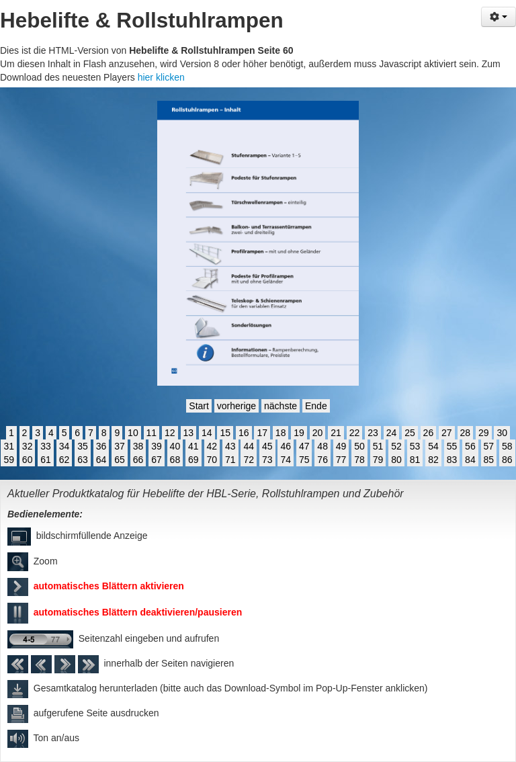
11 (151, 432)
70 (212, 459)
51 (378, 446)
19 (299, 432)
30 (502, 432)
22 (354, 432)
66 (138, 459)
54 (433, 446)
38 (138, 446)
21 (336, 432)
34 (64, 446)
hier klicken (161, 77)
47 (304, 446)
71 (230, 459)
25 (409, 432)
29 (483, 432)
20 (317, 432)
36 (101, 446)
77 (341, 459)
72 (248, 459)
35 (82, 446)
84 (470, 459)
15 (225, 432)
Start (199, 405)
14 (207, 432)
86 (507, 459)
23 (373, 432)
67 (156, 459)
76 (322, 459)
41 (193, 446)
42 (212, 446)
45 (267, 446)
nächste (280, 405)
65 (119, 459)
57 (489, 446)
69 (193, 459)
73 (267, 459)
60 (27, 459)
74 (285, 459)
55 (452, 446)
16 (244, 432)
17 (262, 432)
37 (119, 446)
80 (396, 459)
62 (64, 459)
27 (446, 432)
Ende (316, 405)
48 (322, 446)
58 (507, 446)
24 (391, 432)
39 (156, 446)
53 (415, 446)
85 (489, 459)
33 (45, 446)
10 (133, 432)
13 (188, 432)
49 (341, 446)
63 (82, 459)
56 (470, 446)
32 (27, 446)
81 (415, 459)
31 (8, 446)
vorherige (236, 405)
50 (359, 446)
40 (175, 446)
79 (378, 459)
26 (428, 432)
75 (304, 459)
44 (248, 446)
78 (359, 459)
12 (170, 432)
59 (8, 459)
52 (396, 446)
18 (280, 432)
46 (285, 446)
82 (433, 459)
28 (465, 432)
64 (101, 459)
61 (45, 459)
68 (175, 459)
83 (452, 459)
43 (230, 446)
